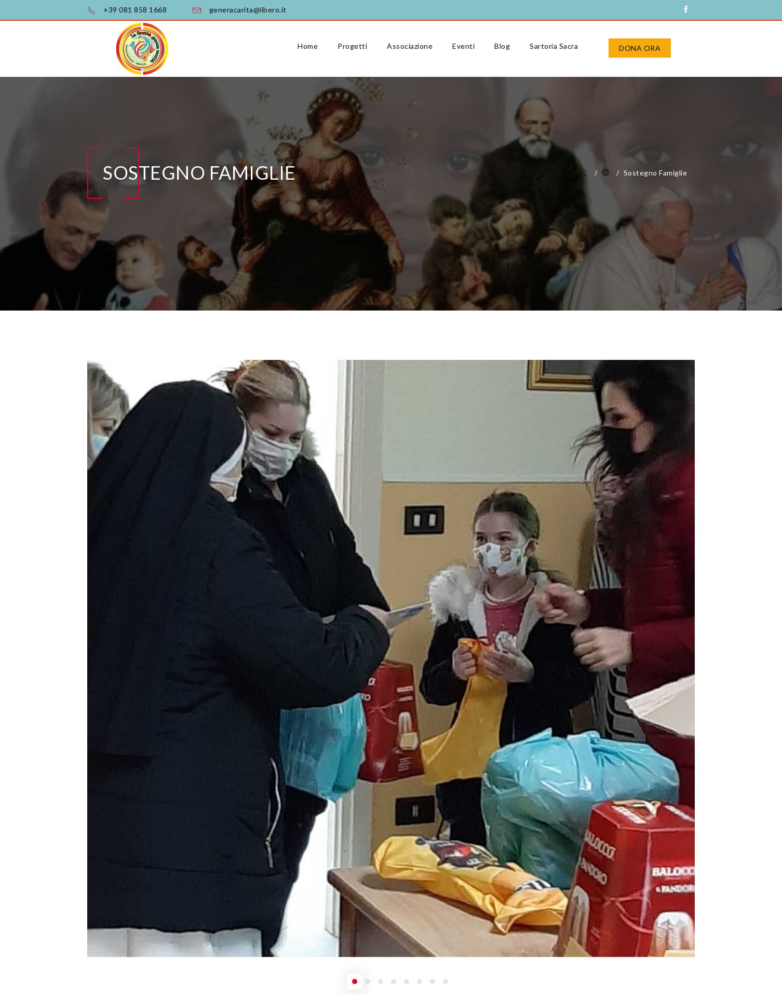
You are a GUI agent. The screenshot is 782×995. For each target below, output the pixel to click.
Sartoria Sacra (554, 46)
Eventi (463, 46)
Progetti (352, 46)
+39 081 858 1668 (135, 9)
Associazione (410, 46)
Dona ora (639, 48)
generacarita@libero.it (248, 9)
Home (308, 46)
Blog (502, 46)
